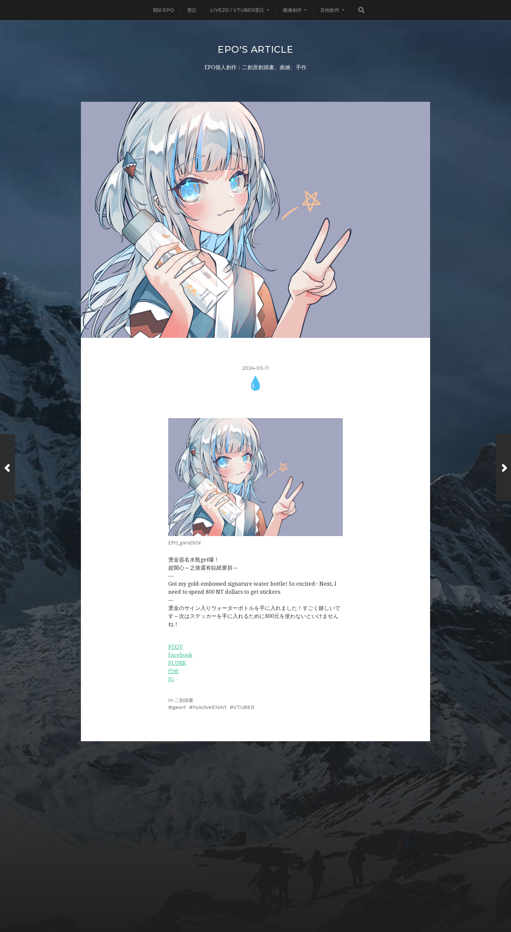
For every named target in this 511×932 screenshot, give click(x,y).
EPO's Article (255, 49)
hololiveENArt (210, 707)
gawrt (179, 707)
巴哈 (173, 671)
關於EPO (163, 10)
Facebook (180, 655)
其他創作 (329, 10)
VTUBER (243, 707)
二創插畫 (184, 700)
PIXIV (175, 647)
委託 (192, 10)
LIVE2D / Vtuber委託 (237, 10)
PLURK (177, 663)
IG (171, 679)
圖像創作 (292, 10)
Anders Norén (269, 902)
